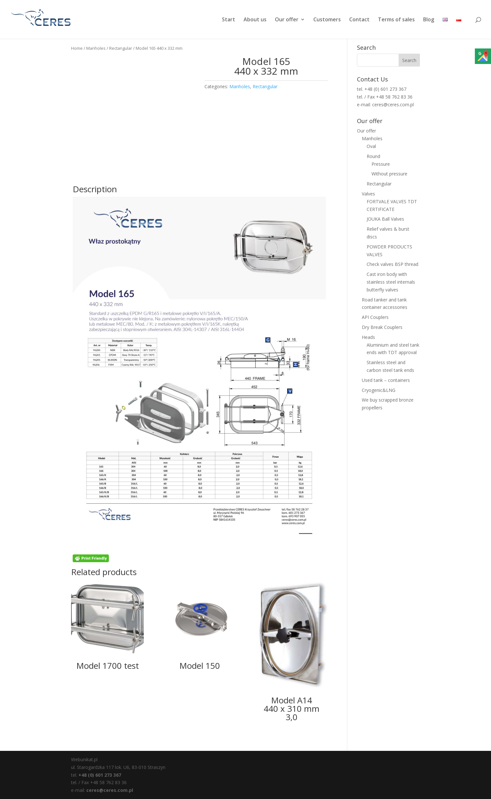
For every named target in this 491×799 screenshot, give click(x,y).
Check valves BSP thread (392, 264)
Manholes (96, 48)
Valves (368, 194)
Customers (327, 20)
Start (228, 20)
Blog (428, 20)
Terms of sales (396, 20)
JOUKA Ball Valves (385, 219)
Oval (371, 146)
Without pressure (389, 174)
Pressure (380, 164)
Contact (359, 20)
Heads (368, 337)
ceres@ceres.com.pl (109, 790)
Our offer (286, 20)
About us (255, 20)
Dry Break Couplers (382, 327)
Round (373, 156)
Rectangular (120, 48)
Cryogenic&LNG (378, 390)
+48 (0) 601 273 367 (99, 775)
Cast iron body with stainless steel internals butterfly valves (391, 282)
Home (77, 48)
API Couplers (375, 317)
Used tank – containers (386, 380)
